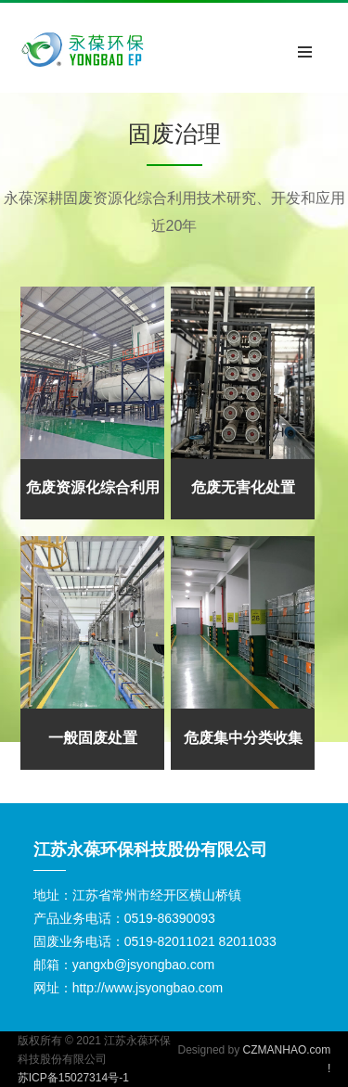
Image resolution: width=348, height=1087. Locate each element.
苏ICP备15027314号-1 (73, 1077)
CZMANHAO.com (287, 1049)
